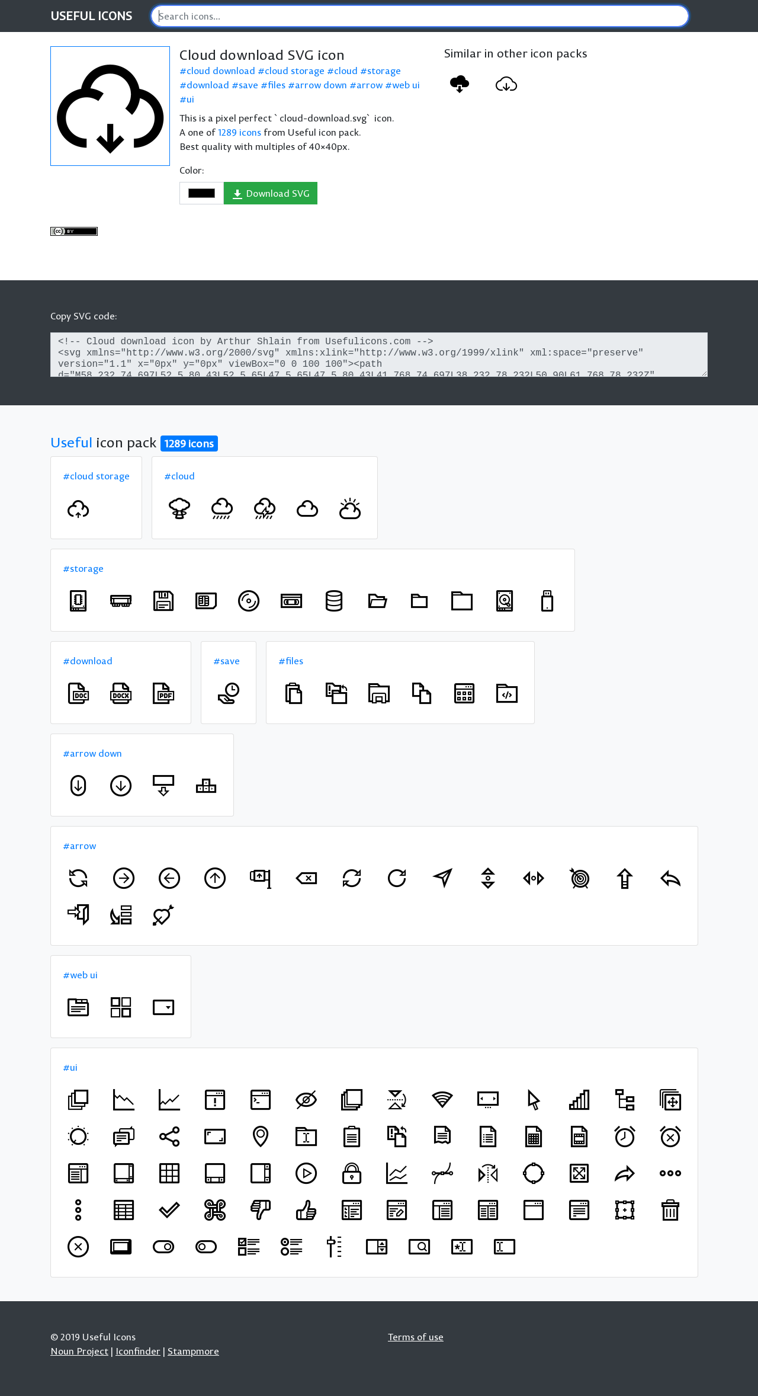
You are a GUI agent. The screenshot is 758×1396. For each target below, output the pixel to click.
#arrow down (92, 753)
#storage (83, 568)
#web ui (80, 975)
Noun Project (79, 1351)
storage (384, 70)
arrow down (321, 85)
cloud (346, 70)
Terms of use (416, 1337)
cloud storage (295, 70)
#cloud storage (96, 476)
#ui (70, 1067)
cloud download (221, 70)
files (276, 85)
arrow (369, 85)
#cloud (179, 476)
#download (88, 661)
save (248, 85)
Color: (191, 170)
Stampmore (193, 1351)
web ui (406, 85)
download (208, 85)
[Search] (419, 16)
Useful (71, 442)
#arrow (79, 845)
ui (190, 99)
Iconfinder (137, 1351)
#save (226, 661)
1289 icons (239, 132)
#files (290, 661)
